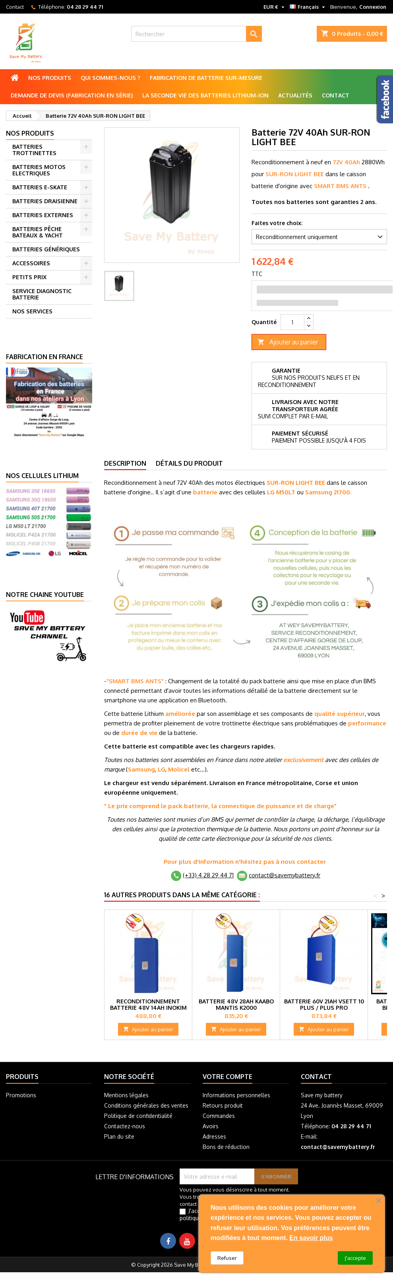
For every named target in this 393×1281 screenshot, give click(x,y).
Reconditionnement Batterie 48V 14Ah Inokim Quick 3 (148, 1007)
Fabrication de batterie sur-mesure (206, 77)
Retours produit (223, 1105)
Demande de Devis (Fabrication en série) (72, 95)
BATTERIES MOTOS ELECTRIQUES (39, 170)
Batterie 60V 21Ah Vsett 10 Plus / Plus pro (324, 1004)
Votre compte (227, 1077)
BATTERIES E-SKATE (39, 187)
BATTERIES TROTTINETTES (34, 149)
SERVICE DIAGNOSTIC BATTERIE (42, 294)
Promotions (21, 1095)
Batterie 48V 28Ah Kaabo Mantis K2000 (236, 1004)
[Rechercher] (196, 34)
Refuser (227, 1258)
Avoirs (211, 1126)
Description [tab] (125, 463)
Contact (15, 7)
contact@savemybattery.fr (284, 875)
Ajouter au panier (287, 342)
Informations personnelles (236, 1095)
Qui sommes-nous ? (110, 77)
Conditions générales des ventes (146, 1105)
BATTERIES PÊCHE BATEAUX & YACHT (37, 232)
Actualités (295, 95)
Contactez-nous (124, 1126)
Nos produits (49, 77)
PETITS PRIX (29, 277)
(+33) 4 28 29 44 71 (208, 875)
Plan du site (119, 1136)
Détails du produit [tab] (189, 463)
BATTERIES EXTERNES (42, 215)
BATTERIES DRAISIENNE (44, 201)
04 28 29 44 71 (85, 7)
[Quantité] (292, 322)
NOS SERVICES (32, 311)
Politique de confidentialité (138, 1115)
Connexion (372, 7)
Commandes (219, 1115)
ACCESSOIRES (31, 263)
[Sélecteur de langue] (308, 7)
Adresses (214, 1136)
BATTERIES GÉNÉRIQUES (46, 249)
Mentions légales (126, 1095)
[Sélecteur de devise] (275, 7)
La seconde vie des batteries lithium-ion (205, 95)
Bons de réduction (226, 1146)
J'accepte (355, 1258)
